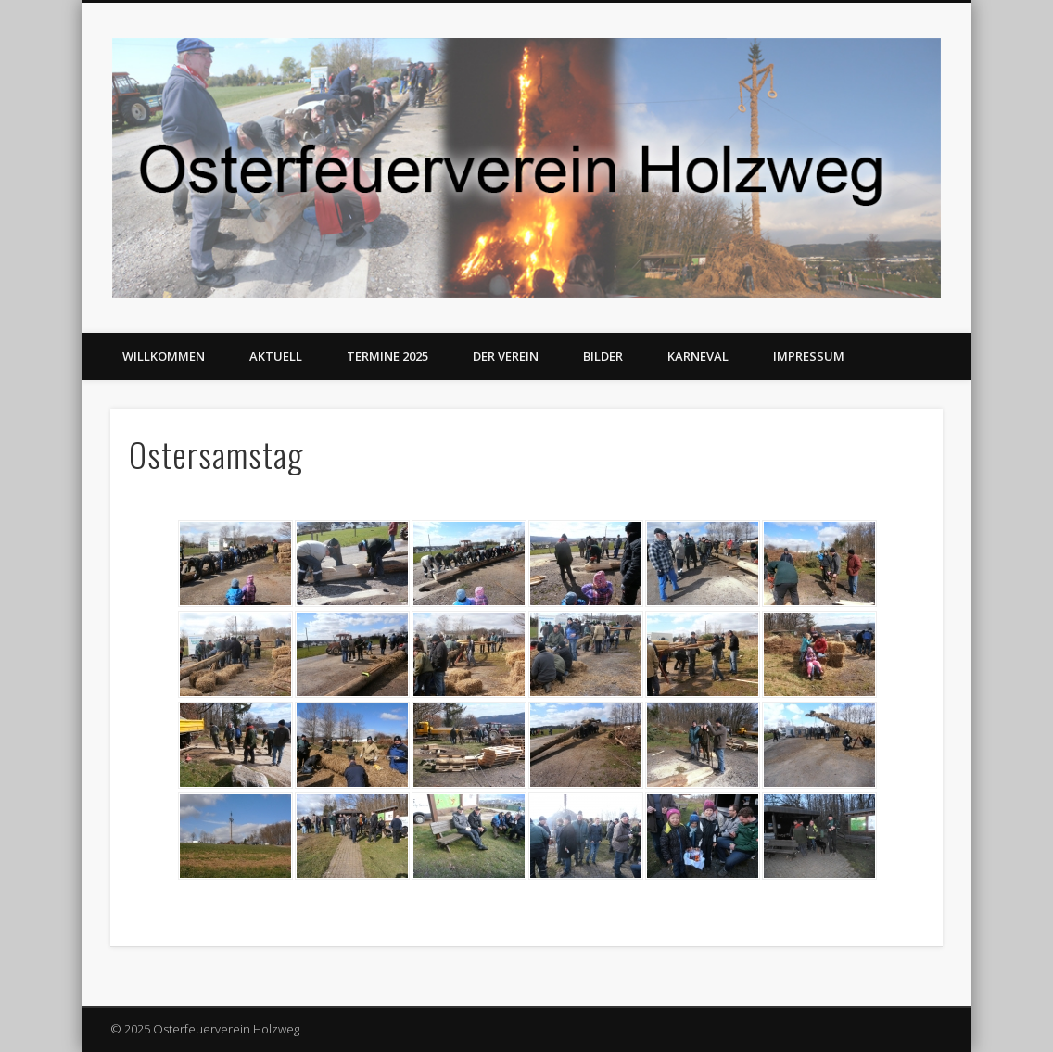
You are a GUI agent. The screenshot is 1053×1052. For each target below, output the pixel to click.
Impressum (808, 356)
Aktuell (275, 356)
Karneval (698, 356)
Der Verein (506, 356)
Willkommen (163, 356)
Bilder (603, 356)
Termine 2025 (387, 356)
